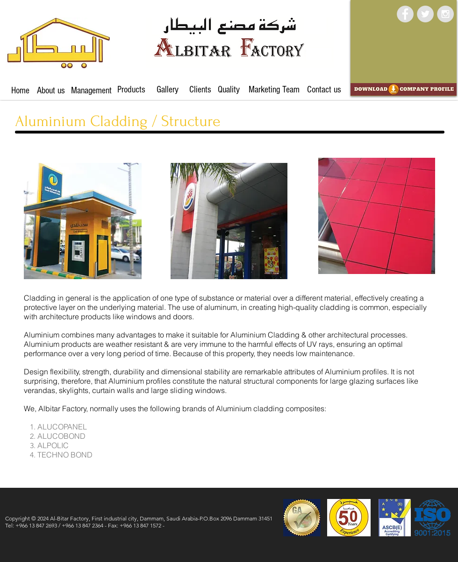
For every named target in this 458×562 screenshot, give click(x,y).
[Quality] (228, 90)
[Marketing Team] (273, 90)
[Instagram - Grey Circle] (445, 14)
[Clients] (200, 90)
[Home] (20, 90)
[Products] (131, 90)
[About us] (51, 90)
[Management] (91, 90)
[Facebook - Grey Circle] (405, 14)
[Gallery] (167, 90)
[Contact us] (324, 90)
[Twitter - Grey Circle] (425, 14)
